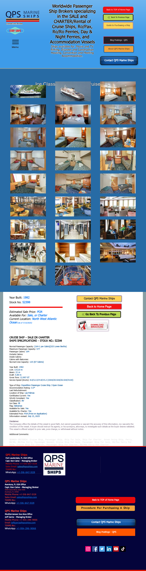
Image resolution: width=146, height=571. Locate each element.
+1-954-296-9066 (28, 519)
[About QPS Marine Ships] (119, 49)
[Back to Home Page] (99, 306)
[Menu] (15, 40)
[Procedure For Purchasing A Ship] (105, 508)
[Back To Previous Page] (118, 17)
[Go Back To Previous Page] (98, 314)
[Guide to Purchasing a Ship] (118, 25)
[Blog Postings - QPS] (119, 40)
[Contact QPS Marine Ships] (119, 60)
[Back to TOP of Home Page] (118, 10)
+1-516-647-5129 (28, 463)
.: (26, 469)
